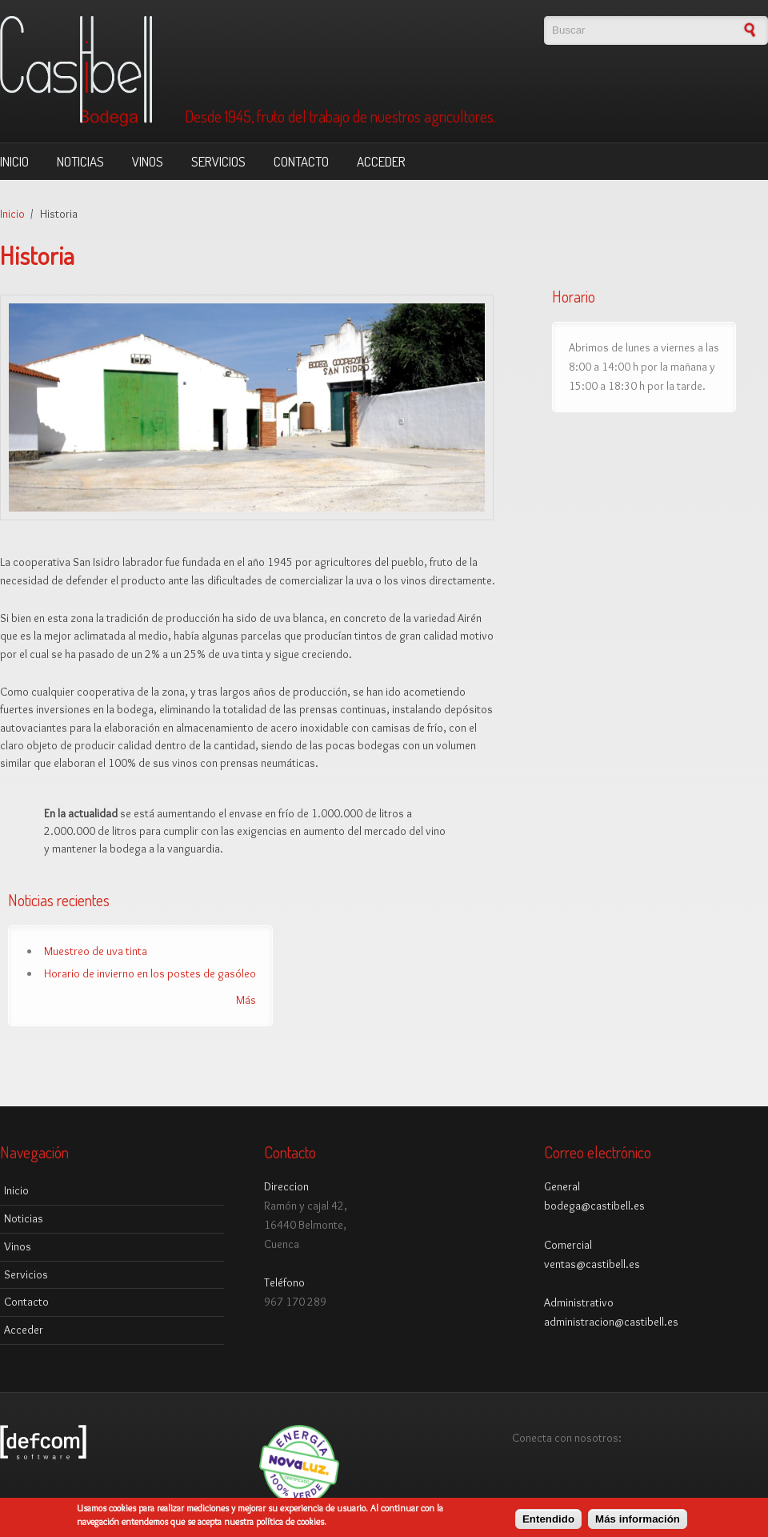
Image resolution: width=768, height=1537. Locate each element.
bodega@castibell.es (594, 1205)
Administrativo (579, 1302)
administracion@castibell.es (611, 1321)
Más (246, 1000)
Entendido (548, 1523)
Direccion (286, 1186)
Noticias (80, 161)
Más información (637, 1523)
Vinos (147, 161)
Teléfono (284, 1282)
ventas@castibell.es (592, 1264)
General (562, 1186)
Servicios (218, 161)
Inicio (14, 161)
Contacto (301, 161)
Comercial (568, 1245)
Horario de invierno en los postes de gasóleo (150, 973)
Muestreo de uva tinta (95, 951)
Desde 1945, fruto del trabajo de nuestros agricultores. (340, 116)
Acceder (381, 161)
